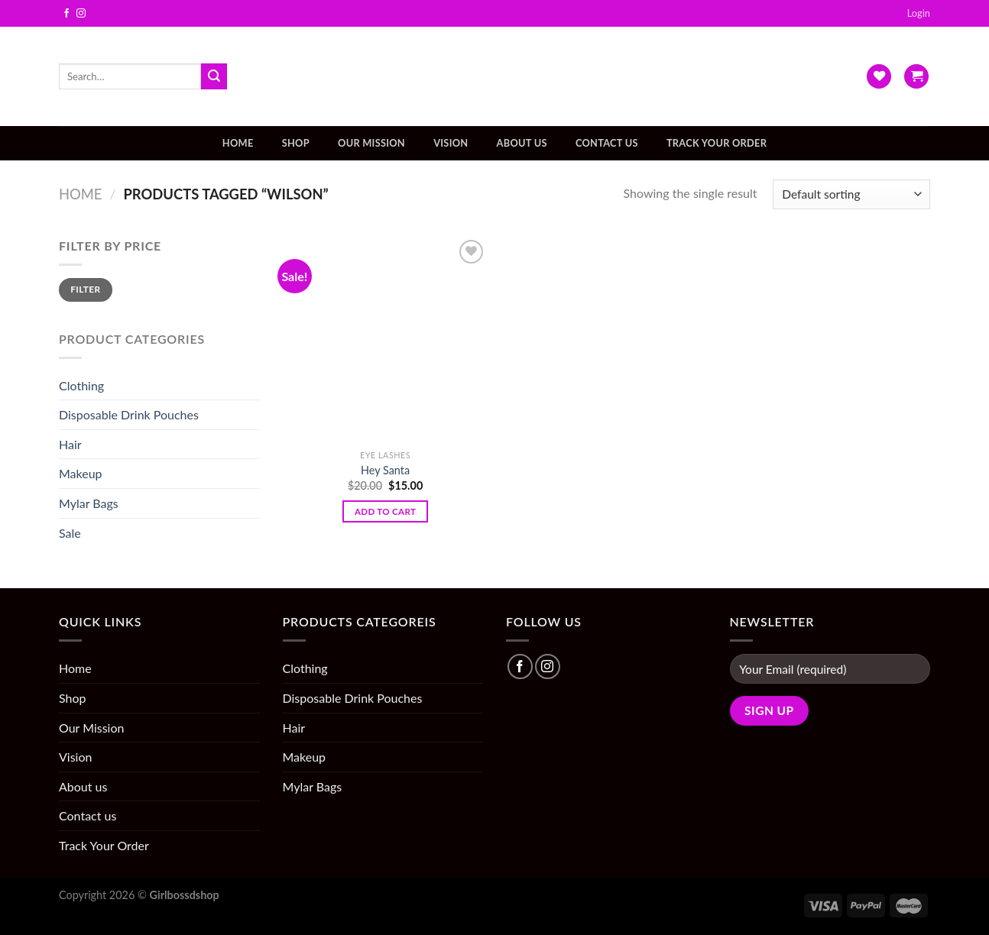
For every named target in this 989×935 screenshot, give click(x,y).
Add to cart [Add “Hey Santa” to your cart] (385, 511)
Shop (296, 143)
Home (238, 143)
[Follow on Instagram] (81, 13)
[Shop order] (851, 194)
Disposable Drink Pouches (129, 414)
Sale (70, 533)
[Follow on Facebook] (66, 13)
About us (522, 143)
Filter (85, 289)
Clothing (81, 385)
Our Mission (371, 143)
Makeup (80, 473)
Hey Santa (385, 470)
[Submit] (214, 76)
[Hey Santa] (385, 339)
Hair (70, 444)
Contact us (607, 143)
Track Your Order (716, 143)
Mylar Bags (88, 503)
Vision (450, 143)
